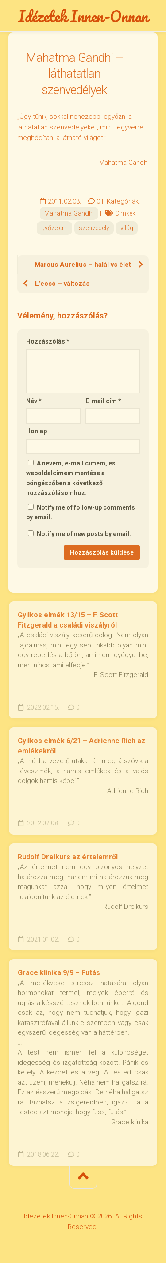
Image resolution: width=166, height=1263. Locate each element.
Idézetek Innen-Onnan (83, 16)
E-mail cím (103, 401)
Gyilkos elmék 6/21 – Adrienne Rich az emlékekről (81, 746)
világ (126, 227)
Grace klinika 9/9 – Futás (59, 972)
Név (34, 401)
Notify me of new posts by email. (84, 533)
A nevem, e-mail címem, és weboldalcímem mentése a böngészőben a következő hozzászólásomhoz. (71, 478)
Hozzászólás (47, 341)
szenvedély (94, 227)
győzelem (54, 227)
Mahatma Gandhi (69, 213)
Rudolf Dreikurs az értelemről (68, 857)
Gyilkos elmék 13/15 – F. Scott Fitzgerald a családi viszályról (68, 620)
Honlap (36, 431)
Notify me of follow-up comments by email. (80, 512)
